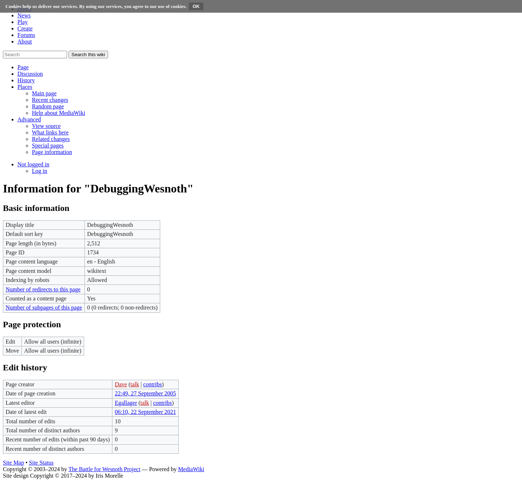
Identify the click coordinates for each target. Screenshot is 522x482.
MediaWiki (191, 469)
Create (25, 28)
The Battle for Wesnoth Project (104, 469)
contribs (152, 384)
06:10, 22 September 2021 (145, 412)
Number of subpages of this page (43, 307)
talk (134, 384)
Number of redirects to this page (42, 289)
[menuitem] (44, 93)
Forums (26, 35)
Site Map (13, 463)
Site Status (41, 463)
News (23, 15)
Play (22, 22)
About (24, 41)
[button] (23, 67)
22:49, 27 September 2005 (145, 393)
